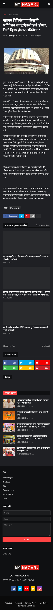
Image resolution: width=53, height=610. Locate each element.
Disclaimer (44, 603)
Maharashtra (13, 15)
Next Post (45, 346)
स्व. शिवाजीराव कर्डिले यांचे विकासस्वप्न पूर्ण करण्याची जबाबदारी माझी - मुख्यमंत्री (25, 328)
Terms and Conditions (26, 606)
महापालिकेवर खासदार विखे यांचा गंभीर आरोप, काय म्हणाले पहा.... (33, 449)
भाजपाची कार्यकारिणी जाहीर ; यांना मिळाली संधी (32, 413)
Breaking (6, 482)
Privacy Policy (30, 603)
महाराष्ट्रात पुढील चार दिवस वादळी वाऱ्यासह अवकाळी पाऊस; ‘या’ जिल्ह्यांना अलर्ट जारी (26, 257)
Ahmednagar (8, 477)
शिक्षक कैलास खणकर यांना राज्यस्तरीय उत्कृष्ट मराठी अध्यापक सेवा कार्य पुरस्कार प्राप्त (33, 425)
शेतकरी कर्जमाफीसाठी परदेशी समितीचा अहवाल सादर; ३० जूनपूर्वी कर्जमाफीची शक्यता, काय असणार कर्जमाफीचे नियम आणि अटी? (26, 293)
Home (5, 15)
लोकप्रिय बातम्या (10, 393)
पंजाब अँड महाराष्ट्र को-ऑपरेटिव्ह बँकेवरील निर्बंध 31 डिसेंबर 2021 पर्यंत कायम (32, 437)
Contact (18, 603)
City (4, 486)
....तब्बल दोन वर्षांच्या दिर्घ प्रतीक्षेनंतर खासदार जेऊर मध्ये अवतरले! (32, 401)
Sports (5, 498)
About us (8, 603)
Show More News (43, 225)
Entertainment (8, 490)
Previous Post (9, 346)
